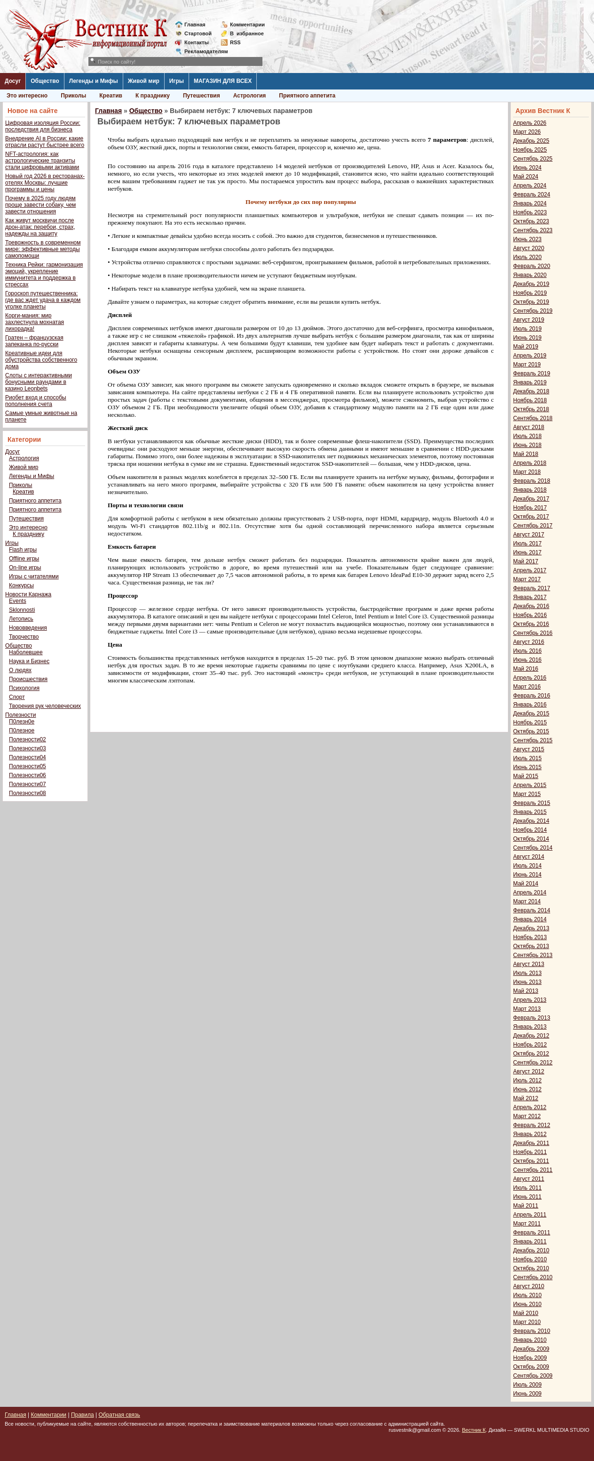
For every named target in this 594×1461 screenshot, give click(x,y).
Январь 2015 (529, 812)
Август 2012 (528, 1071)
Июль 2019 (527, 328)
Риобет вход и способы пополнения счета (35, 400)
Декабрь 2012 (531, 1035)
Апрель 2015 (529, 785)
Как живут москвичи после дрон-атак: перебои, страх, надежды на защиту (40, 227)
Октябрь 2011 (531, 1161)
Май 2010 (526, 1313)
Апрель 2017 (529, 570)
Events (17, 601)
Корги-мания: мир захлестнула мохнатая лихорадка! (34, 322)
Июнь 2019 (527, 337)
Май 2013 (526, 991)
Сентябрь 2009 (533, 1375)
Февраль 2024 (531, 194)
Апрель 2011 (529, 1214)
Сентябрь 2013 (533, 955)
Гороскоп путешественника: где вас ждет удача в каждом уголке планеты (42, 300)
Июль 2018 (527, 436)
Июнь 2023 (527, 239)
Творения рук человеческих (45, 706)
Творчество (24, 636)
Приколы (73, 95)
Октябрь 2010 (531, 1268)
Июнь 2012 (527, 1089)
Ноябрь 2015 (530, 722)
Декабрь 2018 (531, 391)
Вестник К (474, 1430)
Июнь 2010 (527, 1304)
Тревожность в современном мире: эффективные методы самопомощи (43, 249)
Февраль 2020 (531, 266)
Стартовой (198, 33)
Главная (195, 24)
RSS (235, 42)
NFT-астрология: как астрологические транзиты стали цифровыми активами (42, 160)
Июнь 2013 (527, 982)
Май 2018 (526, 454)
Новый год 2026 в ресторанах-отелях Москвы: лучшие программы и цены (45, 183)
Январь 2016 (529, 704)
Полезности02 (27, 739)
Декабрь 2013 (531, 928)
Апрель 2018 (529, 463)
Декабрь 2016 (531, 606)
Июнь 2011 (527, 1196)
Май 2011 (526, 1205)
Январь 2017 (529, 597)
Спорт (17, 697)
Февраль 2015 (531, 803)
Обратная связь (119, 1415)
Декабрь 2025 (531, 141)
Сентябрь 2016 (533, 633)
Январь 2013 (529, 1026)
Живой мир (143, 81)
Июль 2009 (527, 1384)
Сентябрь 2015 (533, 740)
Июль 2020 (527, 257)
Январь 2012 (529, 1134)
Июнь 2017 (527, 552)
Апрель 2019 (529, 355)
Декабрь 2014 (531, 821)
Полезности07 (27, 784)
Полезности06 (27, 775)
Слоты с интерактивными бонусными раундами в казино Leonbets (38, 382)
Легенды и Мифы (93, 81)
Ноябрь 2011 (530, 1152)
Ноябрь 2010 (530, 1259)
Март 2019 (527, 364)
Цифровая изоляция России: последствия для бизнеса (42, 126)
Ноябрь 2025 (530, 149)
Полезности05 (27, 766)
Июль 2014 (527, 865)
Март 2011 (527, 1223)
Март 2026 (527, 132)
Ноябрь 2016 (530, 615)
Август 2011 (528, 1179)
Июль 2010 (527, 1295)
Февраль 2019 (531, 373)
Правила (82, 1415)
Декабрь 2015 (531, 713)
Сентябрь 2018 (533, 418)
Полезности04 (27, 757)
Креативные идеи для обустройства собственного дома (41, 360)
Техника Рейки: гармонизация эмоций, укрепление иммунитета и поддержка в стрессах (44, 274)
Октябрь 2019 (531, 302)
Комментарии (247, 24)
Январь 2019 (529, 382)
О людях (20, 670)
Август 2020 (528, 248)
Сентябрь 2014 (533, 847)
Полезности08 (27, 793)
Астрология (249, 95)
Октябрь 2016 (531, 624)
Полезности (20, 715)
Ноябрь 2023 (530, 212)
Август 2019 (528, 320)
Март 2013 (527, 1009)
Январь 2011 (529, 1241)
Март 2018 (527, 472)
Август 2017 (528, 534)
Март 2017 (527, 579)
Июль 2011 (527, 1188)
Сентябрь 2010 (533, 1277)
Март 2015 (527, 794)
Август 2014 (528, 856)
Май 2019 (526, 346)
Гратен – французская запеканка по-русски (34, 341)
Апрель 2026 (529, 123)
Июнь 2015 (527, 767)
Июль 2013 (527, 973)
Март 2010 (527, 1322)
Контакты (196, 42)
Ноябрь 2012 (530, 1044)
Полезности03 (27, 748)
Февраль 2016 (531, 695)
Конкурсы (21, 585)
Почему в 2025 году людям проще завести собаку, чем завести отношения (40, 205)
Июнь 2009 (527, 1393)
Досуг (13, 81)
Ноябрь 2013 (530, 937)
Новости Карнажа (28, 594)
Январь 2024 (529, 203)
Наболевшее (26, 652)
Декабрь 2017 (531, 498)
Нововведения (28, 628)
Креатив (110, 95)
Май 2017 (526, 561)
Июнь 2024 (527, 167)
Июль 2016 (527, 651)
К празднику (152, 95)
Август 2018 (528, 427)
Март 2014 (527, 901)
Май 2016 (526, 669)
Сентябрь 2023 (533, 230)
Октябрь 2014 (531, 839)
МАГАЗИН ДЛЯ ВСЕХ (223, 81)
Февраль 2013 (531, 1018)
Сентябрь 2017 (533, 525)
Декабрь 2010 (531, 1250)
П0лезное (21, 730)
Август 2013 (528, 964)
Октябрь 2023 (531, 221)
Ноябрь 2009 (530, 1358)
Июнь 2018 (527, 445)
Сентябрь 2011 (533, 1170)
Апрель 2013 (529, 1000)
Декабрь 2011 (531, 1143)
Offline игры (24, 558)
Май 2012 (526, 1098)
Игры (176, 81)
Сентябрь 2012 (533, 1062)
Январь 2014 (529, 919)
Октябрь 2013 (531, 946)
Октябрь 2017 (531, 516)
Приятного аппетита (307, 95)
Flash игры (23, 549)
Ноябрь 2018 (530, 400)
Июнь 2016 (527, 660)
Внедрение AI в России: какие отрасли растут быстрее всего (44, 141)
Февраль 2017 (531, 588)
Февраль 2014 (531, 910)
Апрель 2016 (529, 677)
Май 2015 (526, 776)
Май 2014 (526, 883)
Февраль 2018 (531, 481)
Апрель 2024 (529, 185)
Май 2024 (526, 176)
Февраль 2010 (531, 1331)
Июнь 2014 (527, 874)
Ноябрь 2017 (530, 507)
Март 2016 (527, 686)
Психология (24, 688)
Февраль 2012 (531, 1125)
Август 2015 (528, 749)
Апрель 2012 (529, 1107)
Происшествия (28, 679)
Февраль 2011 (531, 1232)
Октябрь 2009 (531, 1367)
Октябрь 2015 (531, 731)
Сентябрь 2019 (533, 311)
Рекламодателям (202, 51)
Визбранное (247, 33)
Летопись (21, 619)
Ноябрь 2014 (530, 830)
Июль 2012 (527, 1080)
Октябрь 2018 (531, 409)
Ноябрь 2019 (530, 293)
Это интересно (27, 95)
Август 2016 (528, 642)
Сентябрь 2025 (533, 158)
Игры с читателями (34, 576)
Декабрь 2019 (531, 284)
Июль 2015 (527, 758)
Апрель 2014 (529, 892)
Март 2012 (527, 1116)
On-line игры (25, 567)
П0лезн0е (21, 721)
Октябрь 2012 (531, 1053)
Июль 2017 (527, 543)
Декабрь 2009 (531, 1349)
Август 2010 (528, 1286)
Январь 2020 (529, 275)
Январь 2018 (529, 490)
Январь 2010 (529, 1340)
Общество (45, 81)
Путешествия (201, 95)
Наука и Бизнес (29, 661)
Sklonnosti (22, 610)
